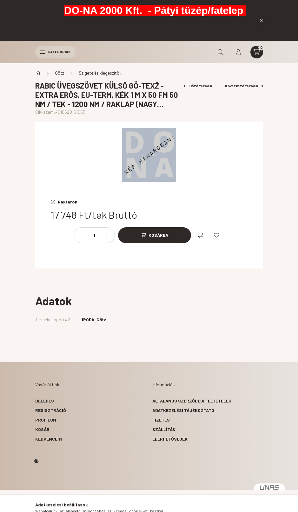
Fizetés (161, 419)
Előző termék (198, 85)
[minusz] (82, 235)
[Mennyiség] (94, 235)
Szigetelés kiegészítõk (100, 73)
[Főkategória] (37, 73)
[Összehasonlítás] (200, 235)
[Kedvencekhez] (216, 235)
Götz (59, 73)
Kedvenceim (48, 439)
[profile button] (238, 52)
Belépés (44, 400)
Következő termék (244, 85)
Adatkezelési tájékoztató (183, 410)
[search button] (220, 52)
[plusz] (106, 235)
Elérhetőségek (170, 439)
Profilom (45, 419)
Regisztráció (50, 410)
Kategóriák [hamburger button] (55, 52)
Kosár (42, 429)
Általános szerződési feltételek (191, 400)
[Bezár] (261, 20)
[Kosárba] (154, 235)
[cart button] (256, 52)
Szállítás (163, 429)
